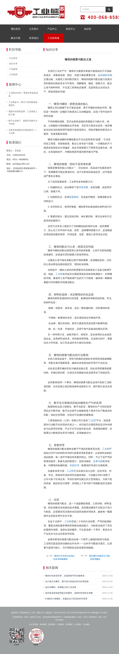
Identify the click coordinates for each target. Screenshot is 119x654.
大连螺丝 (60, 624)
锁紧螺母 (74, 197)
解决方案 (15, 38)
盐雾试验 (98, 461)
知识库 (87, 29)
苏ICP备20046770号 (83, 613)
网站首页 (15, 29)
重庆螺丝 (51, 624)
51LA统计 (104, 613)
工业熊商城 (53, 38)
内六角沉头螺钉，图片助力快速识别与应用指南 (67, 581)
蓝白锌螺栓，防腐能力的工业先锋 (60, 587)
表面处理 (74, 465)
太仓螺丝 (77, 624)
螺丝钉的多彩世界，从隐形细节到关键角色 (64, 576)
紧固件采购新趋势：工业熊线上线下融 (23, 113)
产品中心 (52, 29)
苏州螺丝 (69, 624)
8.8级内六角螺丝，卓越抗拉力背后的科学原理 (66, 598)
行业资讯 (13, 58)
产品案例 (13, 69)
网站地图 (95, 613)
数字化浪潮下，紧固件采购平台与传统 (23, 122)
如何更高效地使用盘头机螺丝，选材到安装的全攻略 (69, 593)
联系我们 (34, 38)
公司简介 (34, 29)
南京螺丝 (43, 624)
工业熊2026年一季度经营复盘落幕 (23, 94)
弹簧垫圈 (83, 187)
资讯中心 (70, 29)
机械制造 (105, 75)
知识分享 (13, 63)
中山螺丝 (86, 624)
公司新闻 (13, 74)
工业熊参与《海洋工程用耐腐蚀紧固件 (23, 103)
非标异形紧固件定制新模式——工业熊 (23, 131)
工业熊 (59, 274)
